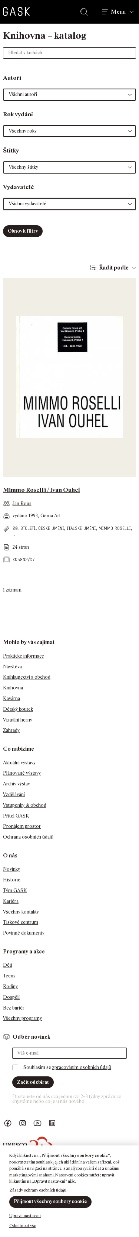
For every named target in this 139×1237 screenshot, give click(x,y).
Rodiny (10, 986)
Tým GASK (15, 890)
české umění (51, 528)
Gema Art (50, 515)
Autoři (12, 77)
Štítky (11, 150)
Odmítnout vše (22, 1225)
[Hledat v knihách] (69, 53)
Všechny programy (22, 1018)
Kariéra (11, 901)
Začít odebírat (33, 1082)
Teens (9, 976)
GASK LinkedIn (52, 1123)
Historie (11, 880)
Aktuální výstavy (19, 762)
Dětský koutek (18, 709)
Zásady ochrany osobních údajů (38, 1190)
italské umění (81, 528)
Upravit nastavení (25, 1215)
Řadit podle (114, 267)
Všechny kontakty (21, 912)
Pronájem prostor (22, 826)
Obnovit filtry (23, 231)
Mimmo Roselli (115, 528)
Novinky (11, 869)
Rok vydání (18, 114)
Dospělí (11, 997)
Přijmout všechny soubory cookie (50, 1201)
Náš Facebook (8, 1123)
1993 (33, 515)
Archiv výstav (16, 784)
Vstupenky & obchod (24, 805)
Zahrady (11, 730)
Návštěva (12, 666)
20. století (24, 528)
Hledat (86, 12)
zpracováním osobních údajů (81, 1067)
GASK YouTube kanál (37, 1123)
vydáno (21, 515)
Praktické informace (23, 656)
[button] (69, 94)
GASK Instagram (22, 1123)
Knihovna (13, 688)
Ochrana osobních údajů (28, 837)
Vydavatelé (18, 187)
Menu (118, 12)
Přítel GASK (16, 816)
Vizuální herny (17, 720)
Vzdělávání (14, 794)
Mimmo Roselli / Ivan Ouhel (41, 489)
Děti (7, 965)
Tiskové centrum (20, 922)
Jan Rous (22, 503)
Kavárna (11, 698)
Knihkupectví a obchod (26, 677)
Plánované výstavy (22, 773)
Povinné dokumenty (23, 933)
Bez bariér (13, 1008)
